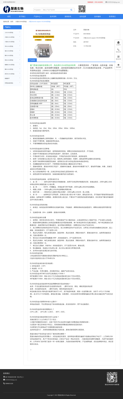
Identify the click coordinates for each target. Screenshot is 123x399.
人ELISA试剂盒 (12, 32)
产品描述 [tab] (32, 60)
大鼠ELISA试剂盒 (21, 21)
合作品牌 (82, 16)
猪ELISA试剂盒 (12, 55)
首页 (9, 16)
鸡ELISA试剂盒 (12, 60)
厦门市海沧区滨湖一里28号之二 (14, 377)
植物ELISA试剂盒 (12, 64)
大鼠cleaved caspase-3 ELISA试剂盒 (40, 21)
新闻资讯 (68, 16)
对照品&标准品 (12, 83)
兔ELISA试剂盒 (12, 51)
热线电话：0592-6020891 (95, 2)
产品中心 (38, 16)
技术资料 (53, 16)
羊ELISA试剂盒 (12, 46)
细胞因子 (12, 78)
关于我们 (22, 16)
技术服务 (97, 16)
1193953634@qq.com (113, 2)
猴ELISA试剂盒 (12, 69)
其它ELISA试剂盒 (12, 74)
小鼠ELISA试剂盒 (12, 41)
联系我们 (112, 16)
